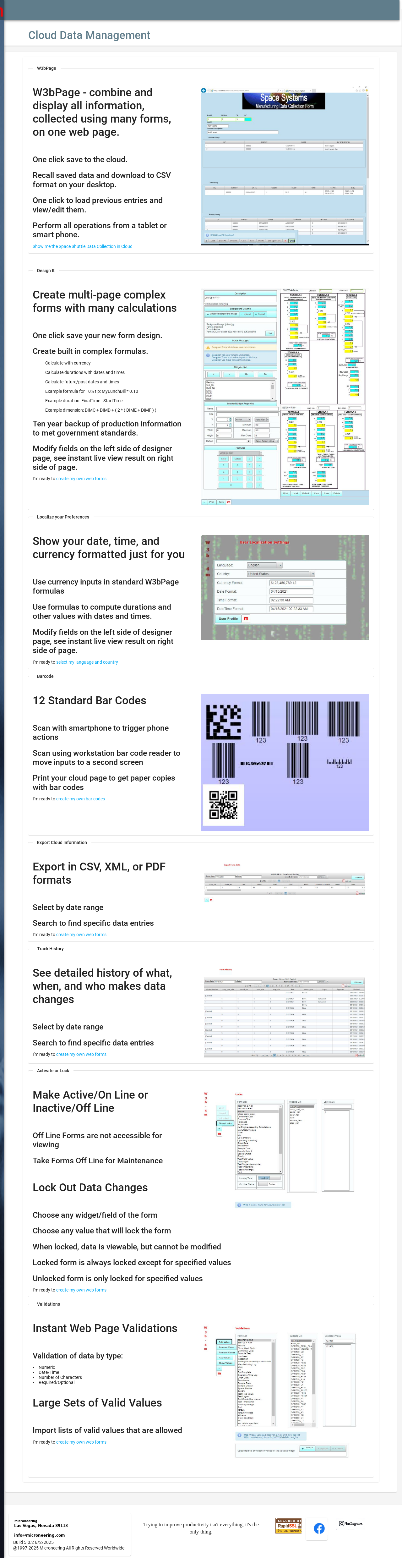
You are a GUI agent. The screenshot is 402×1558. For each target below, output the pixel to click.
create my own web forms (100, 501)
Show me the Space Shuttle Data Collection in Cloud (101, 246)
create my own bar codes (99, 801)
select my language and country (106, 664)
